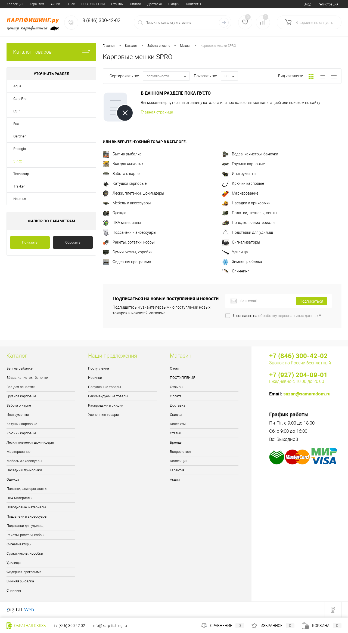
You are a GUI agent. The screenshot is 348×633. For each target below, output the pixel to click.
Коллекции (178, 461)
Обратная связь (26, 625)
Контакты (133, 4)
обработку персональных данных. (288, 316)
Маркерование (240, 193)
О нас (11, 4)
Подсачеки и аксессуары (129, 232)
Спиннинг (235, 271)
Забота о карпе (121, 173)
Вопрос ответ (193, 4)
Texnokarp (21, 174)
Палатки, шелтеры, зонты (249, 213)
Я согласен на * (277, 316)
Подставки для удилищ (247, 232)
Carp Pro (19, 99)
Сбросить (72, 242)
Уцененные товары (103, 415)
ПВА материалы (122, 222)
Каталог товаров (51, 52)
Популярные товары (104, 387)
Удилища (235, 252)
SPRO (17, 161)
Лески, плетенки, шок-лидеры (133, 193)
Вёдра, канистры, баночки (250, 154)
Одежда (114, 213)
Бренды (170, 4)
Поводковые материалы (248, 222)
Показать (30, 242)
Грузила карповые (243, 164)
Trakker (19, 186)
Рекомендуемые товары (108, 396)
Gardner (19, 136)
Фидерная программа (127, 262)
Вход (307, 4)
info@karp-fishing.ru (109, 625)
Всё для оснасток (123, 163)
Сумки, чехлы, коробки (128, 252)
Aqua (17, 86)
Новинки (95, 378)
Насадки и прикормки (246, 203)
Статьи (152, 4)
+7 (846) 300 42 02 (69, 625)
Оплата (75, 4)
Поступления (98, 368)
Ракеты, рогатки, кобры (129, 242)
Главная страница (157, 112)
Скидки (113, 4)
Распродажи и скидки (105, 405)
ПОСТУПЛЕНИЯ (33, 4)
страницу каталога (202, 102)
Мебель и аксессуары (127, 203)
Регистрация (328, 4)
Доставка (94, 4)
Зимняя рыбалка (242, 261)
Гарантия (177, 470)
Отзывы (57, 4)
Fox (16, 124)
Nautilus (19, 199)
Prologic (19, 149)
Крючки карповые (243, 183)
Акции (175, 479)
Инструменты (239, 173)
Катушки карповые (125, 183)
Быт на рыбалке (122, 154)
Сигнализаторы (241, 242)
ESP (16, 111)
